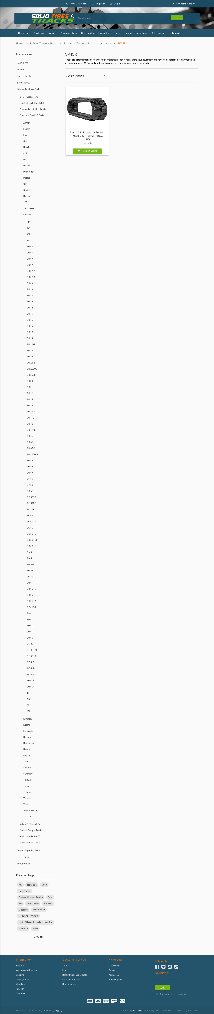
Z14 (29, 705)
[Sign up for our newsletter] (176, 979)
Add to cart (87, 151)
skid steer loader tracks (35, 922)
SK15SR (30, 485)
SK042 (30, 424)
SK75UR (30, 662)
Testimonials (174, 33)
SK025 (30, 350)
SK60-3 (30, 631)
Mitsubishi (28, 731)
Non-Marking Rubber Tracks (33, 109)
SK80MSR (31, 686)
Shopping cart (115, 979)
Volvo (26, 804)
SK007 (30, 258)
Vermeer (27, 798)
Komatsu (27, 718)
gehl (50, 897)
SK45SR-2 (31, 576)
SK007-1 (31, 265)
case (44, 884)
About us (20, 984)
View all (39, 937)
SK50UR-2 (31, 607)
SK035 (30, 399)
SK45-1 (30, 558)
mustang (23, 909)
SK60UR (30, 637)
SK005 (30, 252)
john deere (33, 903)
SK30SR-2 (31, 515)
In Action (20, 988)
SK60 (29, 613)
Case (25, 141)
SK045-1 (31, 442)
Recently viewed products (74, 975)
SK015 (30, 314)
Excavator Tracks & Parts (79, 43)
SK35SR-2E (32, 540)
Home (19, 43)
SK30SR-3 (31, 521)
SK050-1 (31, 466)
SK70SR (30, 644)
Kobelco (105, 43)
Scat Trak (28, 761)
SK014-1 (31, 307)
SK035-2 (31, 411)
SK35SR (30, 527)
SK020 (30, 332)
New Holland (29, 743)
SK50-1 (30, 582)
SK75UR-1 (31, 668)
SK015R (30, 326)
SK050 (30, 460)
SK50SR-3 (31, 589)
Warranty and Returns (26, 970)
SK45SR (30, 564)
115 (28, 222)
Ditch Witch (28, 171)
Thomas (27, 792)
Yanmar (27, 816)
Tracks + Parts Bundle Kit (32, 103)
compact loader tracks (31, 897)
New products (69, 984)
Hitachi (26, 147)
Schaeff (27, 767)
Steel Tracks (87, 33)
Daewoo (27, 165)
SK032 (30, 393)
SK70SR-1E (32, 650)
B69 (28, 234)
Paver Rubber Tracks (30, 842)
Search (65, 965)
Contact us (21, 993)
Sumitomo (28, 773)
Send (162, 987)
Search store (84, 18)
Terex (26, 786)
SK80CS (30, 680)
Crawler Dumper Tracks (31, 830)
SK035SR (31, 417)
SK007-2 (31, 271)
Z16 (28, 711)
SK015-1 (31, 320)
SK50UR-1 (31, 601)
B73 (28, 240)
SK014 (30, 301)
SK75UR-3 (31, 674)
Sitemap (20, 965)
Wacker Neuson (30, 810)
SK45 (29, 552)
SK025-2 (31, 362)
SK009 (30, 283)
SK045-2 (31, 448)
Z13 (28, 699)
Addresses (114, 975)
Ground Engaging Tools (136, 33)
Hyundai (27, 196)
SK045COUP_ (33, 454)
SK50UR (30, 595)
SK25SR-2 (31, 497)
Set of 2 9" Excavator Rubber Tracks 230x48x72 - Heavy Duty (87, 136)
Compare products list (72, 979)
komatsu (48, 903)
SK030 (30, 381)
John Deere (28, 208)
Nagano (27, 737)
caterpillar (24, 891)
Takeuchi (27, 780)
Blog (64, 970)
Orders (112, 970)
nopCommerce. (140, 1010)
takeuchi (23, 928)
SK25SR (30, 491)
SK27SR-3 (31, 509)
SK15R (121, 43)
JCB (25, 202)
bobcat (32, 885)
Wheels (52, 33)
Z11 (28, 693)
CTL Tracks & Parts (29, 97)
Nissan (26, 749)
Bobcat (26, 129)
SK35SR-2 (31, 534)
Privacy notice (22, 979)
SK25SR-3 (31, 503)
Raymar (27, 755)
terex (35, 928)
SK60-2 (30, 625)
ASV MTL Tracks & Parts (31, 824)
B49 (28, 228)
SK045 (30, 436)
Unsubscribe (182, 994)
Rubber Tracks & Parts (109, 33)
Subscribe (165, 994)
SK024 (30, 338)
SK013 (30, 289)
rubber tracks (28, 916)
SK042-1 (31, 430)
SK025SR (31, 375)
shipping (58, 1010)
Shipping (20, 975)
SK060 (30, 472)
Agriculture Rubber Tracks (32, 836)
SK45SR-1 (31, 570)
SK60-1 (30, 619)
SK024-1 (31, 344)
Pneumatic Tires (69, 33)
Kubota (26, 725)
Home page (24, 33)
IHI (24, 159)
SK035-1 (31, 405)
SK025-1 (31, 356)
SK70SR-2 (31, 656)
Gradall (26, 190)
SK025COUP (32, 369)
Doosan (27, 178)
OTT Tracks (158, 33)
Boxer (26, 135)
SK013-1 (31, 295)
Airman (26, 123)
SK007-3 (31, 277)
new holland (39, 909)
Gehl (25, 184)
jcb (20, 903)
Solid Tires (39, 33)
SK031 (30, 387)
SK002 (30, 246)
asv (20, 885)
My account (114, 965)
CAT (25, 153)
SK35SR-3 (31, 546)
